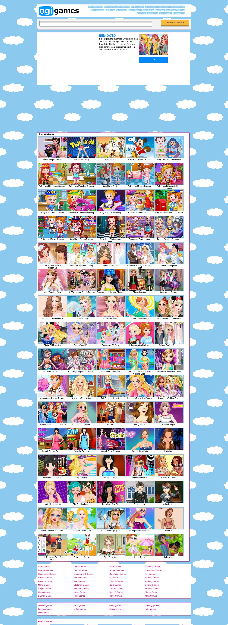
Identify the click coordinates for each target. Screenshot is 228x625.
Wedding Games (152, 566)
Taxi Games (79, 581)
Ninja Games (115, 585)
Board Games (164, 7)
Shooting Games (165, 13)
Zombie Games (116, 588)
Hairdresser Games (47, 574)
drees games (115, 605)
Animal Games (45, 577)
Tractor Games (116, 581)
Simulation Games (117, 574)
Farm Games (44, 566)
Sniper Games (44, 588)
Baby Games (80, 566)
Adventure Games (178, 7)
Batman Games (45, 596)
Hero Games (44, 592)
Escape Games (148, 10)
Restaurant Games (153, 570)
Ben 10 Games (116, 592)
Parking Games (152, 581)
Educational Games (162, 10)
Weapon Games (81, 588)
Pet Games (150, 574)
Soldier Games (152, 585)
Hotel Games (115, 566)
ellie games (43, 613)
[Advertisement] (64, 56)
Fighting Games (134, 10)
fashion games (45, 609)
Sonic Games (115, 596)
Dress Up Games (178, 10)
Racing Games (179, 13)
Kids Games (110, 10)
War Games (141, 13)
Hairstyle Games (45, 581)
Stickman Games (81, 585)
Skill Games (109, 7)
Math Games (151, 596)
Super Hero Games (122, 7)
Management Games (83, 574)
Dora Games (115, 577)
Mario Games (44, 585)
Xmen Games (80, 592)
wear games (79, 605)
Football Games (152, 588)
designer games (116, 609)
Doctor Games (80, 570)
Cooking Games (137, 7)
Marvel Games (151, 592)
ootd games (150, 609)
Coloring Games (151, 7)
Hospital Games (45, 570)
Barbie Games (80, 577)
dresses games (45, 605)
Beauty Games (152, 577)
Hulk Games (79, 596)
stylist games (80, 609)
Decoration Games (96, 7)
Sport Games (152, 13)
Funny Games (121, 10)
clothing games (152, 605)
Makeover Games (97, 10)
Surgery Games (116, 570)
